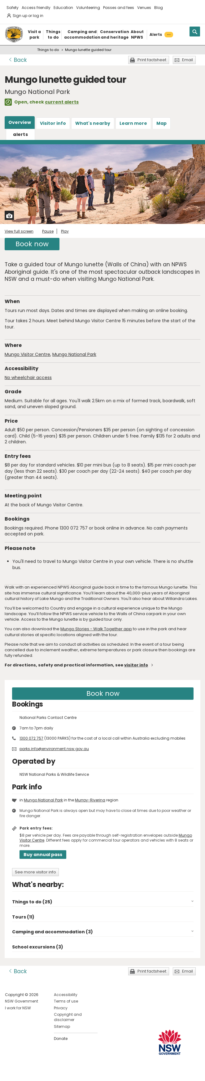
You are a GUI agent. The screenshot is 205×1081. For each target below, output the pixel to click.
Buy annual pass (43, 854)
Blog (158, 7)
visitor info (136, 665)
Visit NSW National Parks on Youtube (37, 1071)
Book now (32, 244)
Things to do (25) (32, 902)
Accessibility (65, 994)
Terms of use (66, 1001)
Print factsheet (151, 60)
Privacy (61, 1008)
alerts (20, 134)
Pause (48, 231)
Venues (144, 7)
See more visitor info (35, 872)
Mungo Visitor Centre (27, 354)
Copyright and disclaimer (68, 1017)
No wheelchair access (28, 377)
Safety (13, 7)
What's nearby (92, 123)
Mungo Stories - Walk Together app (96, 629)
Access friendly (36, 7)
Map (161, 123)
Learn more (133, 123)
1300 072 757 (31, 738)
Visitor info (53, 123)
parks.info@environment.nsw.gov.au (54, 748)
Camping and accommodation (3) (52, 932)
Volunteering (88, 7)
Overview (19, 122)
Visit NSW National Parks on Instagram (24, 1071)
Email (187, 60)
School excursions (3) (37, 947)
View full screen (19, 231)
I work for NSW (18, 1008)
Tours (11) (23, 917)
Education (63, 7)
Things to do (48, 49)
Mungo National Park (74, 354)
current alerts (62, 102)
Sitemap (62, 1026)
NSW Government (21, 1001)
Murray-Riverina (90, 800)
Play (65, 231)
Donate (61, 1038)
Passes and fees (118, 7)
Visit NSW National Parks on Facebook (10, 1071)
